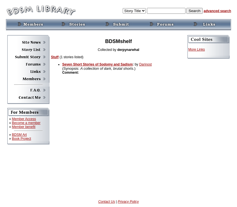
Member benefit (23, 127)
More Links (196, 49)
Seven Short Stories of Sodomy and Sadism (97, 64)
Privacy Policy (128, 202)
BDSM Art (19, 135)
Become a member (26, 123)
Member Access (24, 119)
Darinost (145, 64)
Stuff (55, 57)
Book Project (21, 139)
